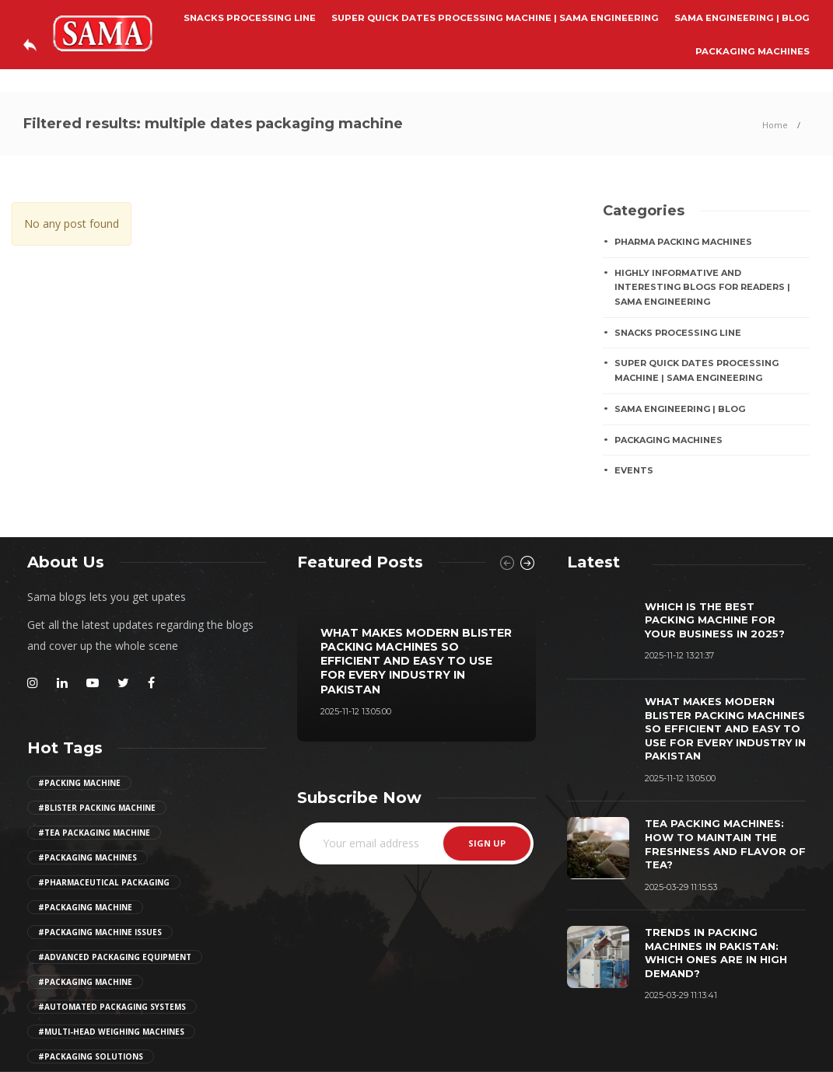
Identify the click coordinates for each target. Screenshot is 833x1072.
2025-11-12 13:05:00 (355, 711)
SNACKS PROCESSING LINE (250, 17)
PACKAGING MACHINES (752, 51)
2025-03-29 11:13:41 (681, 995)
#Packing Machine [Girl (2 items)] (79, 782)
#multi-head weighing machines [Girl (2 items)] (111, 1031)
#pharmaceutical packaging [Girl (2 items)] (104, 882)
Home (775, 125)
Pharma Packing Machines (683, 241)
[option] (416, 664)
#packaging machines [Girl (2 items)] (87, 857)
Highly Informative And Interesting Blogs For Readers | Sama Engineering (702, 287)
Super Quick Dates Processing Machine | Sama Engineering (495, 17)
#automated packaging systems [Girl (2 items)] (112, 1006)
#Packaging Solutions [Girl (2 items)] (90, 1056)
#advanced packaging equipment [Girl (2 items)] (114, 957)
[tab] (593, 562)
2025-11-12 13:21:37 (679, 655)
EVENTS (633, 470)
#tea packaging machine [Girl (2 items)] (94, 832)
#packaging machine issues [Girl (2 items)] (100, 932)
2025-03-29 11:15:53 (681, 887)
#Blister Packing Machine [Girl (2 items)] (97, 807)
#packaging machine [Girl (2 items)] (85, 907)
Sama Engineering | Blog (742, 17)
